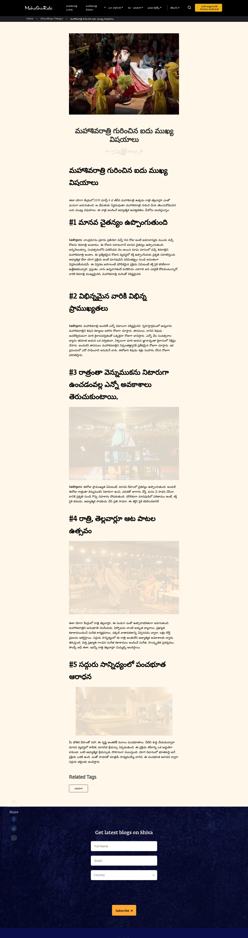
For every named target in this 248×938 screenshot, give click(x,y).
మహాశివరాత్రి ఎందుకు (71, 7)
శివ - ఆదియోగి (135, 7)
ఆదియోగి (78, 788)
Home (30, 18)
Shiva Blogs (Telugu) (51, 18)
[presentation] (124, 893)
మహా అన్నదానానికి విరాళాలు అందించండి (209, 7)
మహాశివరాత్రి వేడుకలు (91, 7)
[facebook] (14, 820)
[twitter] (14, 830)
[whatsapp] (14, 839)
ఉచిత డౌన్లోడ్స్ (154, 7)
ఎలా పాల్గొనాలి (115, 7)
